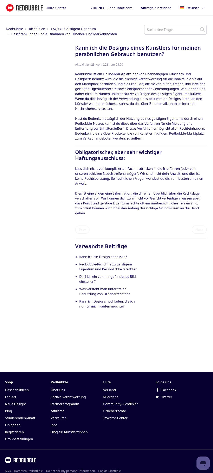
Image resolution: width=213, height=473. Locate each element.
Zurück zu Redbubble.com (112, 8)
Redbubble (14, 29)
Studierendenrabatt (20, 418)
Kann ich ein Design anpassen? (103, 257)
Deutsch (193, 8)
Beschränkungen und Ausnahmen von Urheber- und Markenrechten (64, 34)
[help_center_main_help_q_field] (175, 30)
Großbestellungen (19, 439)
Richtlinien (37, 29)
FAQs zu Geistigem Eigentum (73, 29)
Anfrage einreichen (156, 8)
